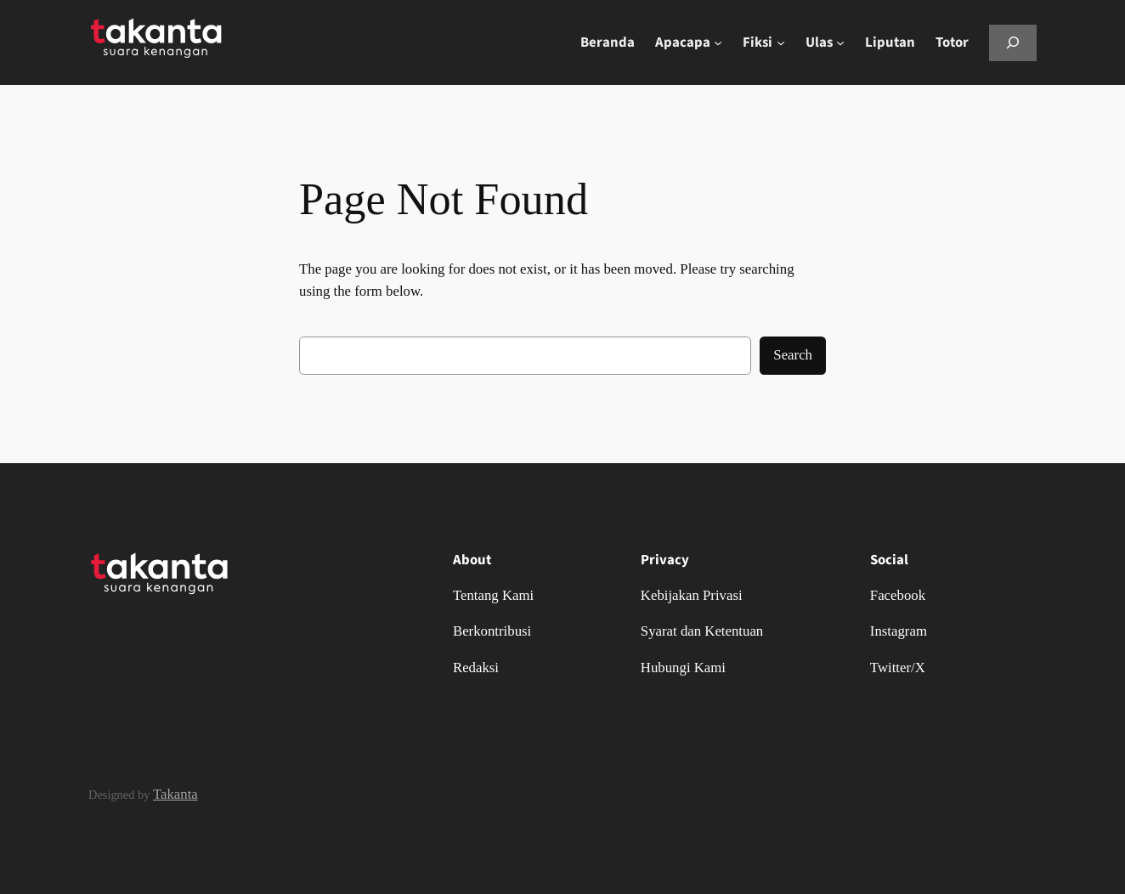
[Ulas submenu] (840, 42)
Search (792, 355)
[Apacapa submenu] (718, 42)
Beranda (607, 42)
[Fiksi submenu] (781, 42)
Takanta (175, 794)
